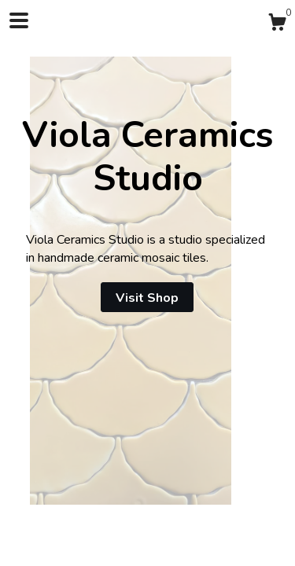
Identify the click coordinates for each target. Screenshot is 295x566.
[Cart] (277, 25)
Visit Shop (147, 298)
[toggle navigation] (18, 20)
